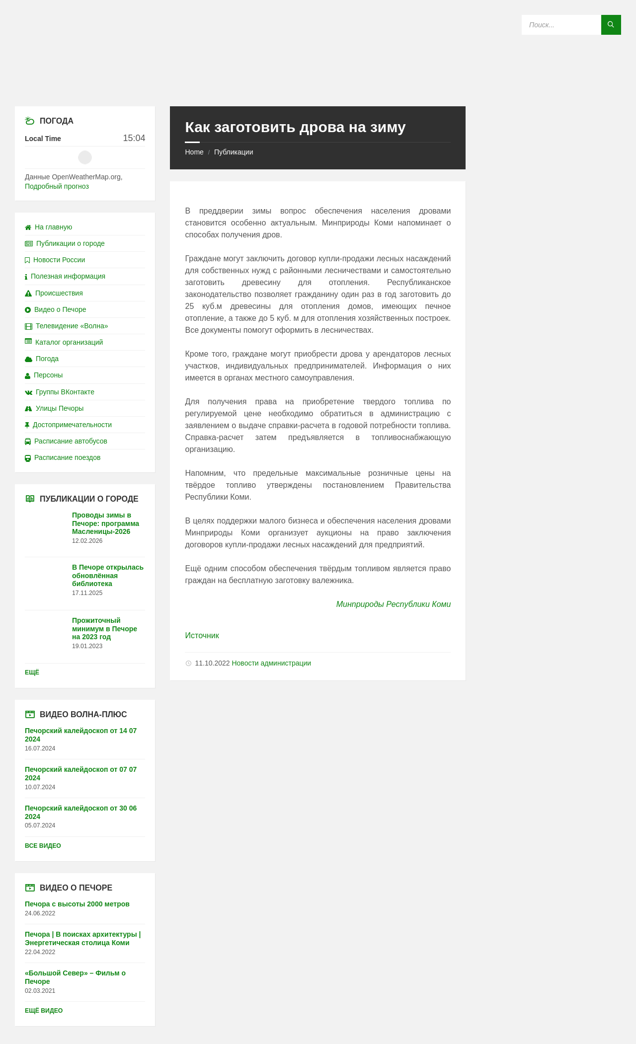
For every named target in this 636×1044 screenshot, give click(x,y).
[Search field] (571, 25)
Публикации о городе (65, 243)
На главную (48, 227)
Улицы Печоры (54, 408)
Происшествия (54, 293)
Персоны (44, 375)
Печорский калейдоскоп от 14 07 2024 (81, 735)
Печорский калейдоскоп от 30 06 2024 (81, 812)
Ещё (32, 672)
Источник (202, 635)
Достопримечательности (68, 425)
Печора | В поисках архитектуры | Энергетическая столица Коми (83, 938)
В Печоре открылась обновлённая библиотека (108, 575)
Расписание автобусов (66, 441)
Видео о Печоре (55, 309)
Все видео (43, 845)
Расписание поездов (62, 457)
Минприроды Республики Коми (393, 604)
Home (194, 152)
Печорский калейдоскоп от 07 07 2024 (81, 773)
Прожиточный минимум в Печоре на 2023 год (104, 628)
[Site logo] (318, 86)
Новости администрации (271, 663)
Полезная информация (65, 276)
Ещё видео (44, 1010)
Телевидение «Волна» (66, 326)
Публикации (233, 152)
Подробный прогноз (57, 186)
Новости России (55, 260)
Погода (42, 359)
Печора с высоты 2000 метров (77, 904)
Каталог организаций (64, 342)
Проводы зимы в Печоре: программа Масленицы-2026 (105, 523)
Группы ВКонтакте (59, 392)
